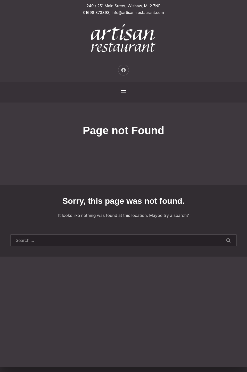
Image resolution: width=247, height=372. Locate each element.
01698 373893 (96, 12)
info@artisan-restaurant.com (138, 12)
